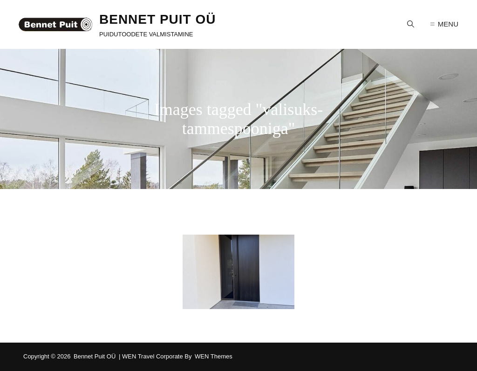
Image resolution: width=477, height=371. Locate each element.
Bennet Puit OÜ (157, 19)
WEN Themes (213, 356)
